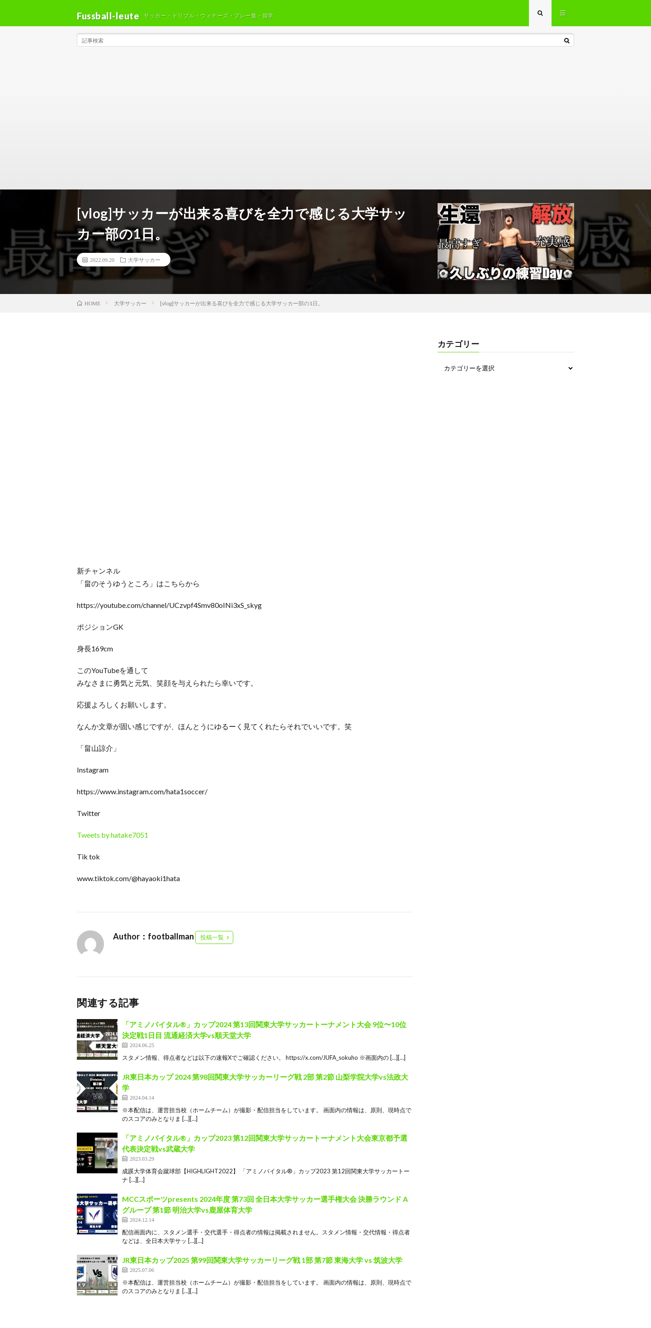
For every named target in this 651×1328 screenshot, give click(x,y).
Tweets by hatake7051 (112, 840)
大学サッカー (144, 265)
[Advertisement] (325, 126)
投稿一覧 (212, 942)
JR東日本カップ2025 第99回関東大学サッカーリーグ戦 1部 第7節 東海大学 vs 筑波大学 (262, 1265)
